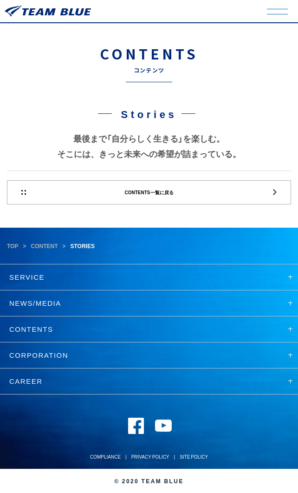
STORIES (82, 246)
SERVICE (150, 277)
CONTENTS (150, 329)
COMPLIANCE (105, 456)
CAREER (150, 381)
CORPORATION (150, 355)
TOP (12, 246)
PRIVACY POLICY (150, 456)
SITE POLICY (194, 456)
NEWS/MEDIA (150, 303)
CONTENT (44, 246)
